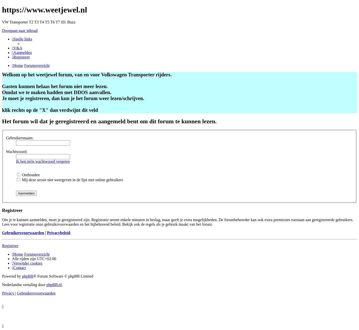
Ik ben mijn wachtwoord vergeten (43, 161)
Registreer (10, 246)
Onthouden (28, 175)
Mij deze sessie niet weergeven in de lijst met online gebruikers (70, 180)
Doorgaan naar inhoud (20, 30)
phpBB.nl (54, 285)
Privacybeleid (58, 233)
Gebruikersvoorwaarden (23, 233)
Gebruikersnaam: (19, 138)
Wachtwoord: (16, 152)
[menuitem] (17, 48)
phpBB (27, 276)
